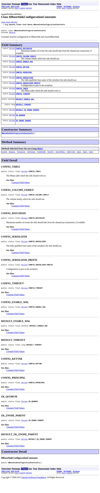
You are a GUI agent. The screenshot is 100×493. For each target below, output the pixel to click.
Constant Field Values (20, 190)
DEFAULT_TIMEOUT (23, 110)
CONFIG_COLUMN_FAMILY (26, 58)
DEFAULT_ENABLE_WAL (25, 104)
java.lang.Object (9, 22)
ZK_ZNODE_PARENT (23, 127)
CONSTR (22, 8)
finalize (21, 159)
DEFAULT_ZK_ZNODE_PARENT (27, 116)
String (12, 50)
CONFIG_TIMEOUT (23, 98)
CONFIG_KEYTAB (22, 70)
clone (4, 159)
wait (79, 159)
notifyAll (60, 159)
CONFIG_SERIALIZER (24, 81)
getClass (31, 159)
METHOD (29, 8)
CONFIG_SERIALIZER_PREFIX (28, 87)
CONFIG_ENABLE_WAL (24, 64)
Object (12, 33)
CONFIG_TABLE (22, 93)
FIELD (16, 8)
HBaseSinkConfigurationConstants (17, 140)
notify (50, 159)
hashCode (41, 159)
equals (12, 159)
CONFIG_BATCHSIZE (24, 50)
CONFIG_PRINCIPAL (24, 75)
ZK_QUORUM (20, 121)
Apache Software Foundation (34, 491)
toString (71, 159)
